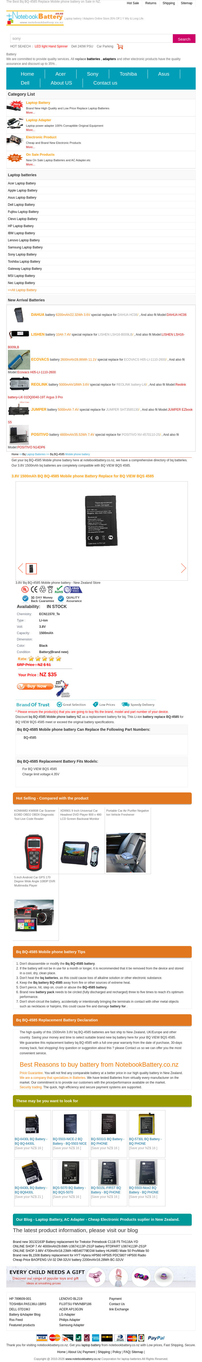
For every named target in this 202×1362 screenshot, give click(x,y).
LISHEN (37, 334)
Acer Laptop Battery (22, 183)
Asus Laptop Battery (22, 197)
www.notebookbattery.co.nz (83, 1358)
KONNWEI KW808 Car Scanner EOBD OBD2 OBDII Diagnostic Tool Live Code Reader (34, 814)
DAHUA (37, 314)
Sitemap (186, 3)
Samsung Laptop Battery (25, 247)
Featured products (22, 1325)
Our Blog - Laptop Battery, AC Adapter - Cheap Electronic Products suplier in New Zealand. (98, 1219)
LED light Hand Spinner (51, 46)
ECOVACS (40, 359)
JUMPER (38, 409)
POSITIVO (39, 434)
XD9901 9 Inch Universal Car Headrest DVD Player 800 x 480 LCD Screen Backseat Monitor (81, 814)
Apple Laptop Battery (22, 190)
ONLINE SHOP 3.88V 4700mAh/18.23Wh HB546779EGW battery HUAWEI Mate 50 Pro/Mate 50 (81, 1251)
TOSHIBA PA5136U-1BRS (27, 1304)
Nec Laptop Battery (21, 283)
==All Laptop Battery (22, 290)
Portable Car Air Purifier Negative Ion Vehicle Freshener (127, 812)
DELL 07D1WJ (19, 1309)
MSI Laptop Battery (21, 276)
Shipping (169, 3)
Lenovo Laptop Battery (24, 240)
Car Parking (105, 46)
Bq (24, 454)
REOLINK (39, 384)
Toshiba (128, 74)
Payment (115, 1299)
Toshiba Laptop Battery (24, 261)
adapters (109, 59)
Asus (163, 74)
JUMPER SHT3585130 (122, 409)
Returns (150, 3)
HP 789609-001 (20, 1299)
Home (27, 74)
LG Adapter (67, 1314)
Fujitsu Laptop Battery (23, 212)
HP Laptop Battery (21, 226)
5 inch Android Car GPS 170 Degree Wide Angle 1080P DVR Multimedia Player (34, 881)
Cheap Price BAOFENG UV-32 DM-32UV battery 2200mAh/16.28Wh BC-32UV (68, 1260)
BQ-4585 (30, 737)
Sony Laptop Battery (22, 254)
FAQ (127, 1352)
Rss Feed (16, 1320)
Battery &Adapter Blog (25, 1314)
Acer (60, 74)
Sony (92, 74)
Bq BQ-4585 (57, 454)
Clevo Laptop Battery (22, 219)
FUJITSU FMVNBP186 (75, 1304)
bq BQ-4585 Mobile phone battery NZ (55, 717)
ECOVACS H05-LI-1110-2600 (145, 359)
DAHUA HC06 (127, 314)
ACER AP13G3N (71, 1309)
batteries (93, 59)
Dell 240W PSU (82, 46)
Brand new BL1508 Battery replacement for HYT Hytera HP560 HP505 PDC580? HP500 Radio (79, 1255)
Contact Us (117, 1304)
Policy (117, 1352)
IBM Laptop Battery (21, 233)
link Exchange (119, 1309)
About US (61, 83)
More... (30, 112)
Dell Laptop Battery (21, 205)
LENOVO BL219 (70, 1299)
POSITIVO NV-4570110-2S (141, 434)
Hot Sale (133, 3)
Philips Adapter (69, 1320)
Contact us (105, 83)
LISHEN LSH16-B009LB (115, 334)
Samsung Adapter (71, 1325)
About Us (74, 1352)
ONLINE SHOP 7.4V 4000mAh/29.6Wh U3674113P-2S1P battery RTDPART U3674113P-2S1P (80, 1246)
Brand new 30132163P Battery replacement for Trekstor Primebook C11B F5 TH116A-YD (75, 1242)
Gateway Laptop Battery (25, 269)
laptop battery (91, 1345)
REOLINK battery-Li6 (131, 384)
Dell (25, 83)
